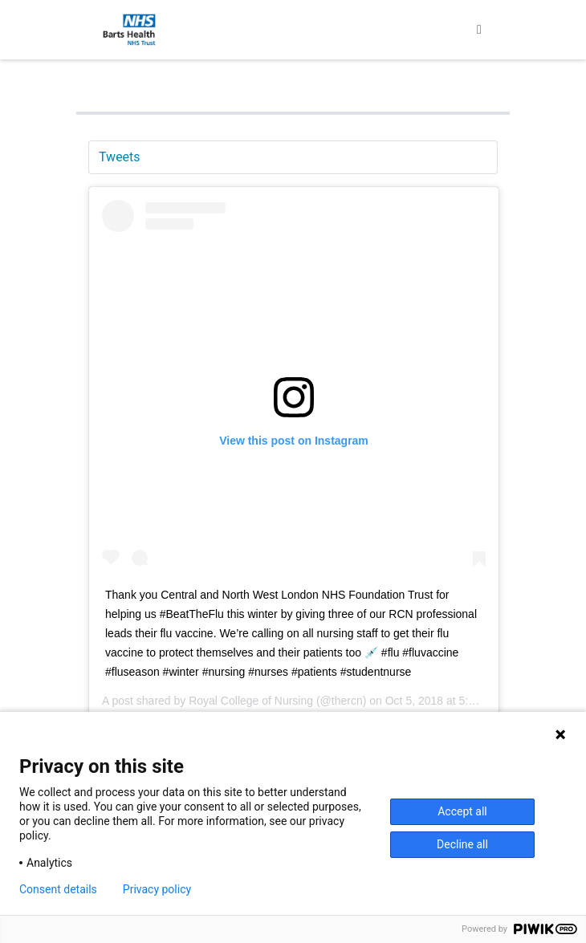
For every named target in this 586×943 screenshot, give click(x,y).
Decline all (462, 844)
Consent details (58, 889)
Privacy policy (157, 889)
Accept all (462, 811)
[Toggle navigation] (479, 29)
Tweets (119, 157)
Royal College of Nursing (251, 700)
